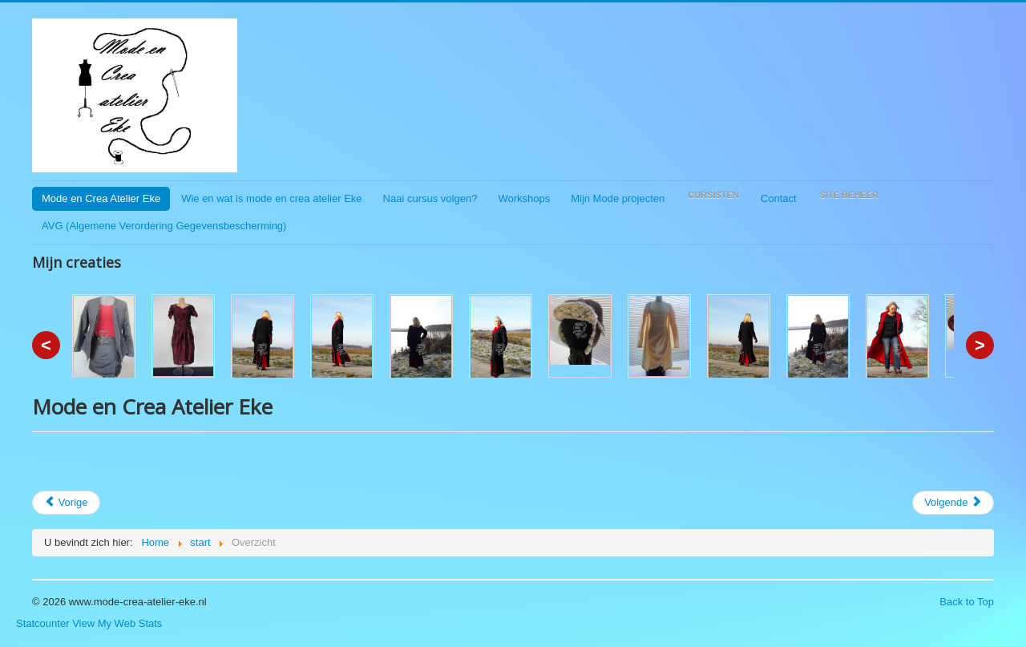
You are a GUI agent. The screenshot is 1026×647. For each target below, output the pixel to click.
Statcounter (43, 623)
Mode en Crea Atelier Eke (101, 198)
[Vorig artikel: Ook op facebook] (66, 503)
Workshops (524, 198)
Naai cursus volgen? (430, 198)
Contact (779, 198)
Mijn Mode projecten (617, 198)
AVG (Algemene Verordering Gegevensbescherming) (164, 226)
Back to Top (966, 602)
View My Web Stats (117, 623)
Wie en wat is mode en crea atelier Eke (271, 198)
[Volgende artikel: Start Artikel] (953, 503)
